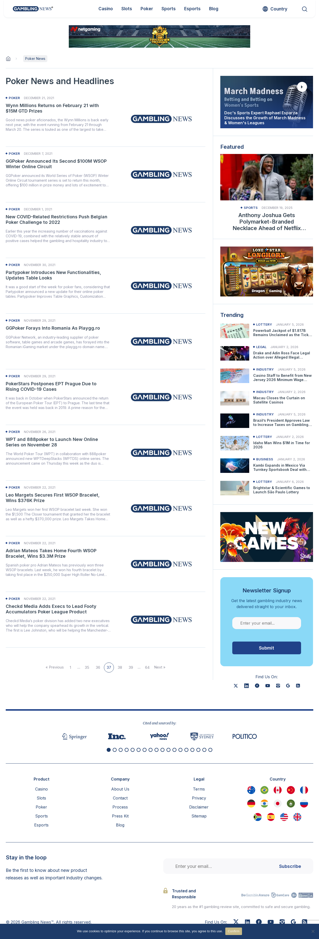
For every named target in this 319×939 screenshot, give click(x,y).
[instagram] (278, 685)
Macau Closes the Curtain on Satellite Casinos (279, 400)
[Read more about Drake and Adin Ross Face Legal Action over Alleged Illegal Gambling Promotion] (234, 353)
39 (131, 667)
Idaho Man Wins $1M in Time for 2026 (281, 445)
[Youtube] (271, 922)
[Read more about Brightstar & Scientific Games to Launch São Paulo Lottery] (234, 488)
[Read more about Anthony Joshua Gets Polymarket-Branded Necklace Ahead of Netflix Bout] (266, 177)
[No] (312, 931)
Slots (41, 798)
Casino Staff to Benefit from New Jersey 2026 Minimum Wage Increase (282, 378)
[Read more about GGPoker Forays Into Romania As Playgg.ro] (161, 341)
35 (87, 667)
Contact (120, 798)
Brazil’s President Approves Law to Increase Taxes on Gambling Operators (281, 422)
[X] (236, 685)
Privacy (199, 798)
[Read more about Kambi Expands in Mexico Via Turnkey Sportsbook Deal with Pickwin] (234, 465)
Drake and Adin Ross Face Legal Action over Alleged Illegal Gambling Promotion (281, 355)
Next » (159, 667)
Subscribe (290, 866)
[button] (109, 750)
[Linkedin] (247, 922)
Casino (41, 789)
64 (147, 667)
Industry (265, 369)
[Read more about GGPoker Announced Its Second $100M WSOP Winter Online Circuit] (161, 174)
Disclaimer (199, 807)
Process (120, 807)
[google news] (288, 685)
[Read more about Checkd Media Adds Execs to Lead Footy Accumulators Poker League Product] (161, 619)
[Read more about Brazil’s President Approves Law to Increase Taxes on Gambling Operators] (234, 420)
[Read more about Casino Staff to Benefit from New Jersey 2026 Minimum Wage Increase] (234, 376)
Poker (14, 98)
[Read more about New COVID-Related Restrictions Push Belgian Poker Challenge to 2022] (161, 230)
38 (120, 667)
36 (98, 667)
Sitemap (199, 815)
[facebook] (257, 685)
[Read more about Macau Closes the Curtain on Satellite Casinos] (234, 398)
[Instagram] (282, 922)
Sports (251, 208)
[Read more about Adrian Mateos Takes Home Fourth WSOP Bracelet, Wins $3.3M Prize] (161, 564)
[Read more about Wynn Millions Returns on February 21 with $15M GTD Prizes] (161, 118)
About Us (120, 789)
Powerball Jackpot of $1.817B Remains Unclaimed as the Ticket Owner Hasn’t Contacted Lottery (282, 333)
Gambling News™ (37, 922)
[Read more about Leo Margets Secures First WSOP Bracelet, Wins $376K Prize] (161, 508)
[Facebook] (259, 922)
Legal (261, 347)
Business (264, 459)
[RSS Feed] (304, 922)
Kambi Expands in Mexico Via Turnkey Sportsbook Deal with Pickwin (280, 467)
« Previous (55, 667)
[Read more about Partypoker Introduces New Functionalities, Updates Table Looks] (161, 285)
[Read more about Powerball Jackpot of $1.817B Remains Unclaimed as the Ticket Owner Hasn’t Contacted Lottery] (234, 331)
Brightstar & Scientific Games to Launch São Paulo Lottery (281, 490)
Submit (266, 648)
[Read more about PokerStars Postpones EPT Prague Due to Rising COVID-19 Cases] (161, 397)
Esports (41, 824)
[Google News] (293, 922)
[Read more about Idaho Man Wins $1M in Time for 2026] (234, 443)
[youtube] (267, 685)
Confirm (233, 931)
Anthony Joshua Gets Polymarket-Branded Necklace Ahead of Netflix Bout (267, 221)
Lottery (264, 324)
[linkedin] (246, 685)
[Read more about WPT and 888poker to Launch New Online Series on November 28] (161, 452)
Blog (120, 824)
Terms (199, 789)
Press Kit (120, 815)
